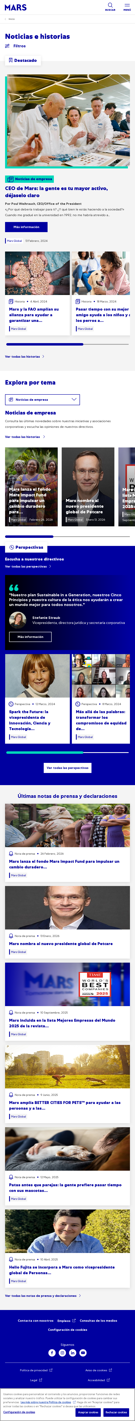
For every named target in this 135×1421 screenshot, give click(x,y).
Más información (26, 227)
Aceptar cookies (88, 1412)
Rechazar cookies (116, 1412)
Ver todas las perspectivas (26, 566)
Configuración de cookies (67, 1330)
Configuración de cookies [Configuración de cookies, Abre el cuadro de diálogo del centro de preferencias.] (19, 1412)
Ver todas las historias (22, 356)
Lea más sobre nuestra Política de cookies (46, 1402)
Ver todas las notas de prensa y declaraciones (41, 1296)
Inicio (12, 19)
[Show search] (110, 7)
